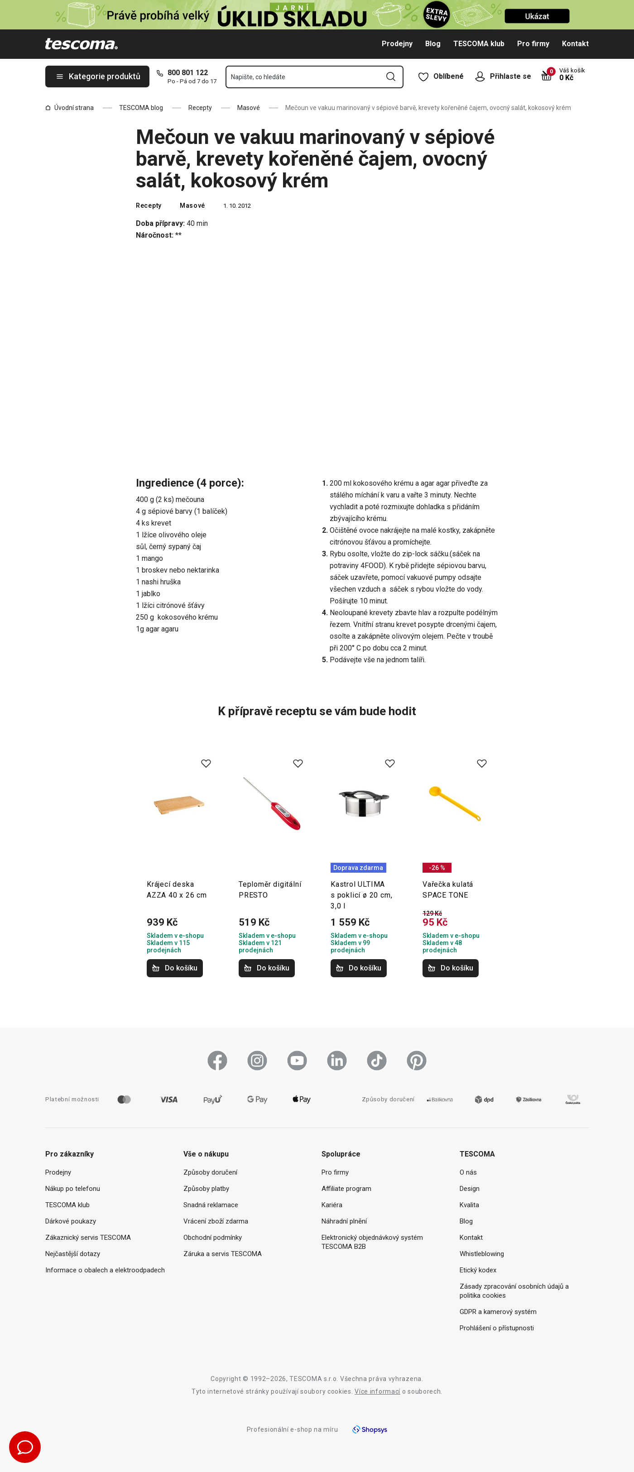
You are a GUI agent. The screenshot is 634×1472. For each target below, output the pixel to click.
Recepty (200, 107)
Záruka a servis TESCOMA (222, 1254)
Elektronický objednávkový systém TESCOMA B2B (372, 1242)
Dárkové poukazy (70, 1221)
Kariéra (332, 1205)
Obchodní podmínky (212, 1237)
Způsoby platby (206, 1189)
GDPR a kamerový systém (498, 1312)
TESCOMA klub (478, 43)
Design (470, 1189)
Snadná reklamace (210, 1205)
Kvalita (469, 1205)
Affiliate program (346, 1189)
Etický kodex (478, 1270)
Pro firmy (533, 43)
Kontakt (575, 43)
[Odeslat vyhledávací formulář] (390, 76)
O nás (468, 1172)
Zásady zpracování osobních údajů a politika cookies (514, 1291)
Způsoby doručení (210, 1172)
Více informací (377, 1391)
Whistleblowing (482, 1254)
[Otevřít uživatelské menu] (482, 76)
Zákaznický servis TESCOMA (88, 1237)
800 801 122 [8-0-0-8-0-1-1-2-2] (188, 72)
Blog (433, 43)
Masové (248, 107)
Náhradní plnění (344, 1221)
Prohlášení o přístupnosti (497, 1328)
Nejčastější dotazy (72, 1254)
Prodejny (397, 43)
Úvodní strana (69, 107)
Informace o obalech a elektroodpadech (105, 1270)
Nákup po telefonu (72, 1189)
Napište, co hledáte (258, 77)
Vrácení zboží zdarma (215, 1221)
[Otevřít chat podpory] (25, 1447)
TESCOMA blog (141, 107)
